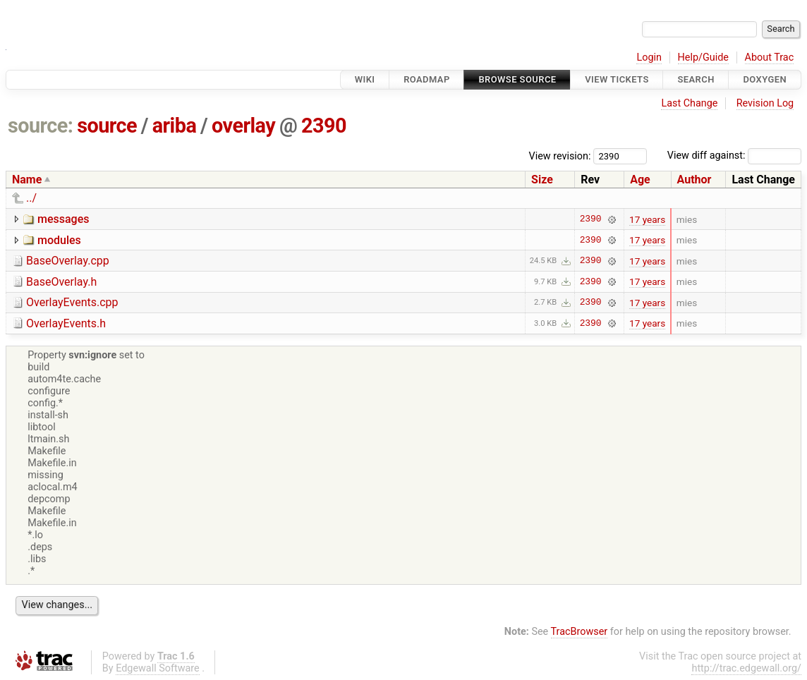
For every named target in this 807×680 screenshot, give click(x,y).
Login (649, 57)
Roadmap (427, 79)
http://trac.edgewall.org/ (746, 668)
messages (63, 219)
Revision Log (765, 103)
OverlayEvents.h (66, 323)
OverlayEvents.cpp (72, 302)
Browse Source (517, 79)
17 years (647, 219)
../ (31, 198)
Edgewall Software (158, 668)
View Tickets (616, 79)
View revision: (560, 156)
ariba (174, 126)
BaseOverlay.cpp (67, 260)
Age (640, 179)
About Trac (769, 57)
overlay (243, 126)
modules (59, 240)
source (107, 126)
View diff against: (734, 156)
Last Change (689, 103)
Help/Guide (703, 57)
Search (695, 79)
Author (694, 179)
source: (40, 126)
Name (27, 179)
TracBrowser (579, 632)
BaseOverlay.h (61, 282)
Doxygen (765, 79)
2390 (323, 126)
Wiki (365, 79)
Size (542, 179)
